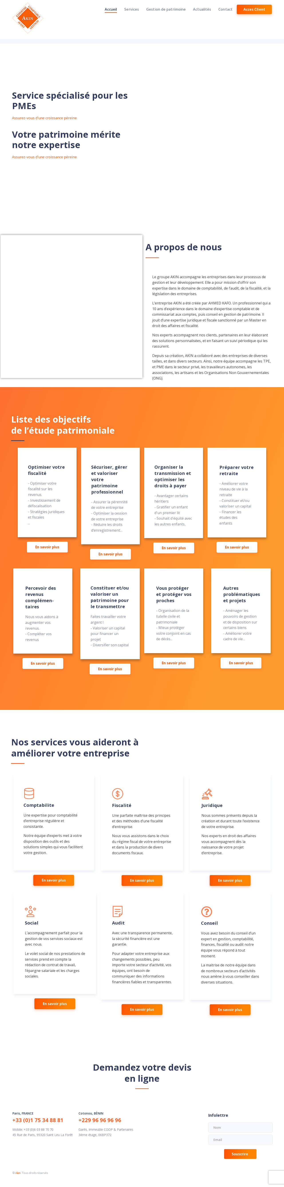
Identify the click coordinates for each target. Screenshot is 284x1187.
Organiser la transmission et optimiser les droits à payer (172, 476)
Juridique (212, 805)
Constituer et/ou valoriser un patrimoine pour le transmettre (110, 597)
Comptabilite (39, 805)
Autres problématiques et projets (241, 594)
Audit (118, 923)
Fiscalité (121, 805)
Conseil (209, 923)
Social (31, 923)
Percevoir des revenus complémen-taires (40, 597)
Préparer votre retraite (236, 470)
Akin (18, 1173)
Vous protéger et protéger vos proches (173, 594)
